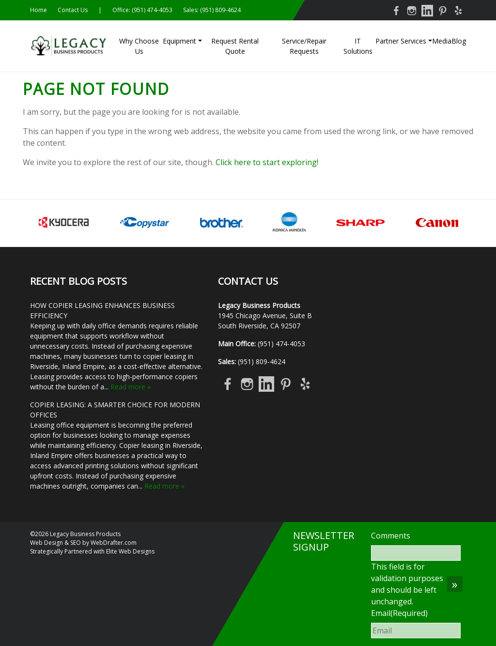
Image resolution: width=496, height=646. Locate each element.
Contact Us (73, 10)
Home (38, 10)
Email (399, 613)
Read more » (130, 386)
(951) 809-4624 (220, 10)
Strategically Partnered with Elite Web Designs (92, 551)
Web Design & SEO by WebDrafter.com (83, 542)
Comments (390, 535)
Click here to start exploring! (267, 162)
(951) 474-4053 (152, 10)
